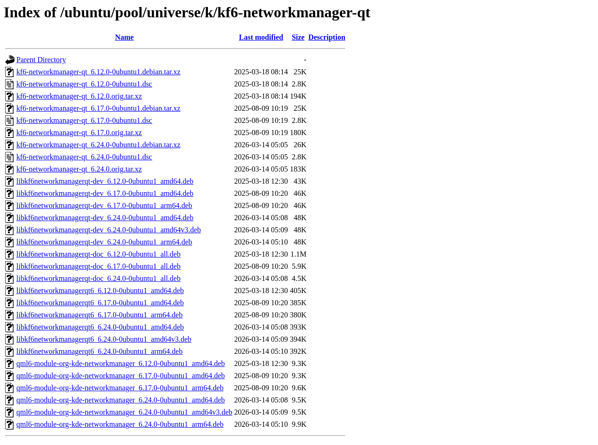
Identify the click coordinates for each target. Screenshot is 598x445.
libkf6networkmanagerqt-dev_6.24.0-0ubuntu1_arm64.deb (104, 242)
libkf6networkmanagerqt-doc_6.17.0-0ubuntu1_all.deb (98, 266)
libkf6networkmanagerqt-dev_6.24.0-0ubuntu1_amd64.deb (104, 218)
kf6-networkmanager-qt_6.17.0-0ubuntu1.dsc (84, 120)
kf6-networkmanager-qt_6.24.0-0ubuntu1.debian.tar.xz (98, 145)
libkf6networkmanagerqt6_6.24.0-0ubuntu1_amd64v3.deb (104, 339)
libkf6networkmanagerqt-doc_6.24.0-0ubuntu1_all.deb (98, 278)
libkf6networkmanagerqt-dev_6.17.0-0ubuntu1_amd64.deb (104, 193)
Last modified (261, 37)
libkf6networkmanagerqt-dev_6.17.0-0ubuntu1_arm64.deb (104, 205)
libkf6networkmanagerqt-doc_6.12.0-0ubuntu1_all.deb (98, 254)
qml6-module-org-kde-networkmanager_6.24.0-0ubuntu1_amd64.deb (120, 400)
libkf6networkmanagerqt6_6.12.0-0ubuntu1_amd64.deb (100, 290)
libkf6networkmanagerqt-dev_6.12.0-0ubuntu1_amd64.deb (104, 181)
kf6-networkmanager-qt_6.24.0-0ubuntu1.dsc (84, 157)
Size (298, 37)
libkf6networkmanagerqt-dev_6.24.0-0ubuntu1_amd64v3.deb (108, 230)
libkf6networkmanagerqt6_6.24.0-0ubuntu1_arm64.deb (99, 351)
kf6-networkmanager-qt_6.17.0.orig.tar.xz (79, 132)
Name (124, 37)
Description (326, 37)
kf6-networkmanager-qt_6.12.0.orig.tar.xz (79, 96)
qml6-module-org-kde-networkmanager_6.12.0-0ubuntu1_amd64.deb (120, 363)
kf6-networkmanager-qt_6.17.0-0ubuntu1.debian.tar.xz (98, 108)
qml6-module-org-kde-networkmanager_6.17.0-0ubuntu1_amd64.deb (120, 376)
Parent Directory (41, 60)
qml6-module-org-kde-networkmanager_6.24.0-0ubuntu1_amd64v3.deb (124, 412)
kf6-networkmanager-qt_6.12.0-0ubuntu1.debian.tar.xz (98, 72)
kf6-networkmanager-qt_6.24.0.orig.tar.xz (79, 169)
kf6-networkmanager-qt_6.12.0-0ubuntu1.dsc (84, 84)
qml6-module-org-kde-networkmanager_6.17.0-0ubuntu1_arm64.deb (120, 388)
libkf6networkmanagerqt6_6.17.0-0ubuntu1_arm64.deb (99, 315)
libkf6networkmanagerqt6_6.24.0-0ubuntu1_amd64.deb (100, 327)
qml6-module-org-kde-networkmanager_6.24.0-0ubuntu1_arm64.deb (120, 424)
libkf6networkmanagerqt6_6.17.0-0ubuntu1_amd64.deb (100, 303)
